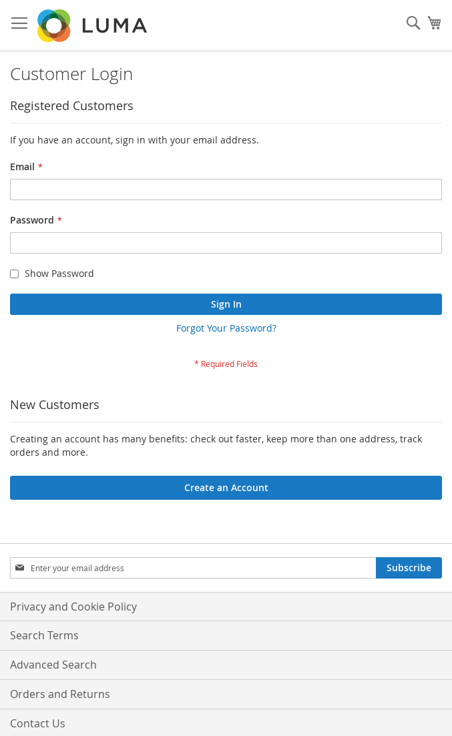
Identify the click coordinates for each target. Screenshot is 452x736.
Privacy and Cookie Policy (73, 606)
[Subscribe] (409, 568)
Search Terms (44, 635)
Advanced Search (53, 664)
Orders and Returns (60, 694)
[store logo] (93, 25)
